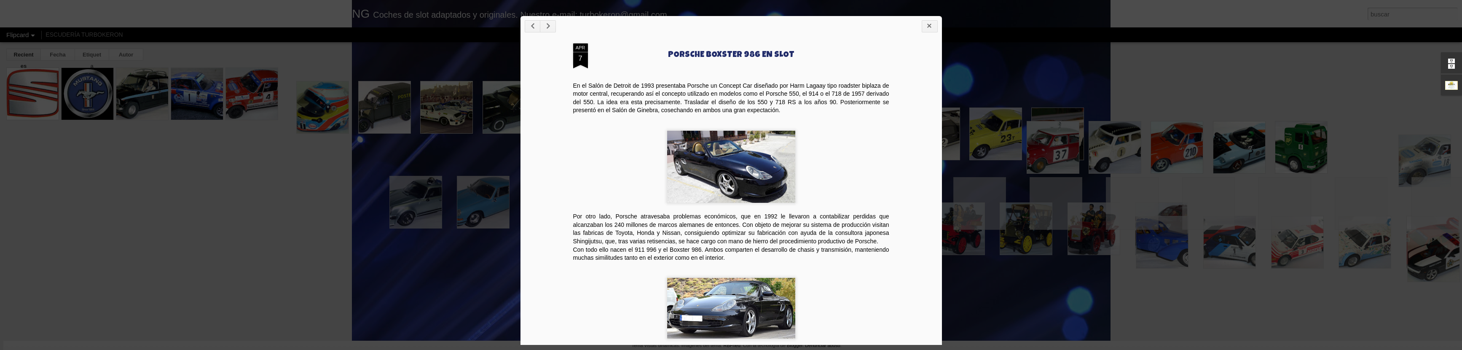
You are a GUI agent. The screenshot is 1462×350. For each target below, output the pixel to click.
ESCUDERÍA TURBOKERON (84, 34)
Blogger (794, 345)
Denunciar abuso (822, 345)
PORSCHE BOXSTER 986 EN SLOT (866, 84)
